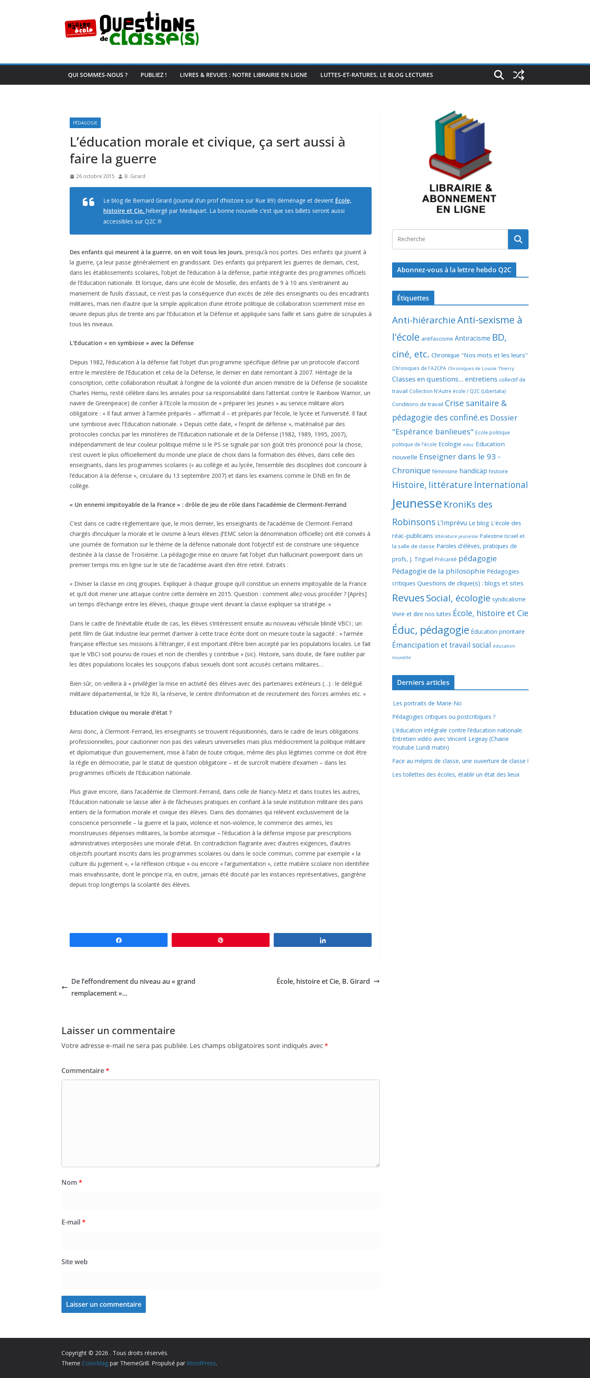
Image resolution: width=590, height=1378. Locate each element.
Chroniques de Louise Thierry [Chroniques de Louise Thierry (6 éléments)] (481, 368)
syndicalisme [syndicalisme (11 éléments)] (509, 599)
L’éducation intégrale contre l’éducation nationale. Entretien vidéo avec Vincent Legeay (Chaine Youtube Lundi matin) (457, 738)
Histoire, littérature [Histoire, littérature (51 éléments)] (432, 484)
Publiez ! (154, 75)
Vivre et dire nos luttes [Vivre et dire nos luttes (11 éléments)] (421, 614)
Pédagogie (85, 123)
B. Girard (135, 176)
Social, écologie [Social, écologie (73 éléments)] (458, 598)
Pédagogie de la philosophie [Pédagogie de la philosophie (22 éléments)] (438, 571)
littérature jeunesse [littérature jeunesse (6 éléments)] (456, 536)
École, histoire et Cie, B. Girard (328, 981)
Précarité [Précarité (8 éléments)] (446, 559)
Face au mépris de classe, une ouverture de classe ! (460, 761)
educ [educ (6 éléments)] (468, 444)
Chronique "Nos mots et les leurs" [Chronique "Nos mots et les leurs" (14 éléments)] (479, 355)
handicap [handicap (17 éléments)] (473, 470)
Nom (71, 1182)
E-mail (73, 1222)
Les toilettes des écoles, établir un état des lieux (456, 774)
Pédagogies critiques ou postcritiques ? (443, 717)
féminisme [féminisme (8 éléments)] (445, 471)
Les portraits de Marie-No (427, 703)
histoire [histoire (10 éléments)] (498, 471)
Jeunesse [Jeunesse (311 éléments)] (417, 503)
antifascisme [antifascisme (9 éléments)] (437, 338)
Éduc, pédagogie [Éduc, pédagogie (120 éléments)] (430, 630)
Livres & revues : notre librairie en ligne (243, 75)
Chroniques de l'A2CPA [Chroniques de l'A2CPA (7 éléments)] (419, 368)
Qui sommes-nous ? (97, 75)
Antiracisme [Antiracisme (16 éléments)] (472, 338)
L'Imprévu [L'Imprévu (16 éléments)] (452, 522)
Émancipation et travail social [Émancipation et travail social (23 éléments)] (441, 645)
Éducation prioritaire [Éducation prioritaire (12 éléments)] (498, 631)
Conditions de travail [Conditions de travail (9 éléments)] (417, 404)
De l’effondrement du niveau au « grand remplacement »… (128, 987)
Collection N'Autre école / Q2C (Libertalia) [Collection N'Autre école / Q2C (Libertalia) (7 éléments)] (457, 391)
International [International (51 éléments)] (501, 484)
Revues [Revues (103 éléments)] (408, 597)
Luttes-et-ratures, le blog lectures (376, 75)
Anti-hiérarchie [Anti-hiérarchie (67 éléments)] (424, 320)
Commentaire (85, 1070)
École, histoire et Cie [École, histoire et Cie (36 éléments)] (491, 613)
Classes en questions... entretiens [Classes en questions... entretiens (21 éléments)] (444, 379)
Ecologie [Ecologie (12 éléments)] (449, 444)
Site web (74, 1261)
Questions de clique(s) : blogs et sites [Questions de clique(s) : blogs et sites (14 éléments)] (470, 583)
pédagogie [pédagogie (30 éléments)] (477, 558)
